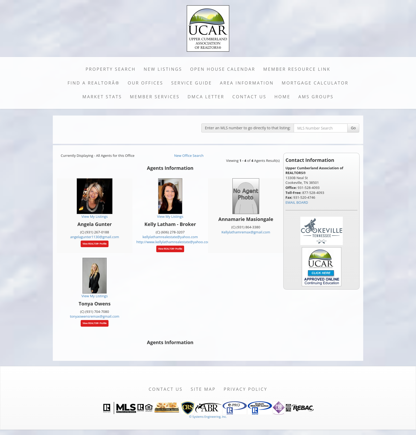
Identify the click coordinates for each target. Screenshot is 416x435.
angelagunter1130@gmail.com (94, 236)
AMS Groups (315, 97)
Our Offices (145, 83)
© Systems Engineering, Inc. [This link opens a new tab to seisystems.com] (208, 417)
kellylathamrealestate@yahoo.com (170, 236)
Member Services (155, 97)
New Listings (163, 69)
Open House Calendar (222, 69)
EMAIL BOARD (296, 202)
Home (282, 97)
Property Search (111, 69)
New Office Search (189, 155)
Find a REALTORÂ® (93, 83)
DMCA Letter (206, 97)
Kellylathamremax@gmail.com (246, 232)
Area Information (247, 83)
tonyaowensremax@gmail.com (94, 316)
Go (353, 127)
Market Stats (102, 97)
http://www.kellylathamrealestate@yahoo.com (173, 241)
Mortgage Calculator (315, 83)
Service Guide (191, 83)
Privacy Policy (245, 389)
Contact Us (249, 97)
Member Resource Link (296, 69)
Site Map (203, 389)
